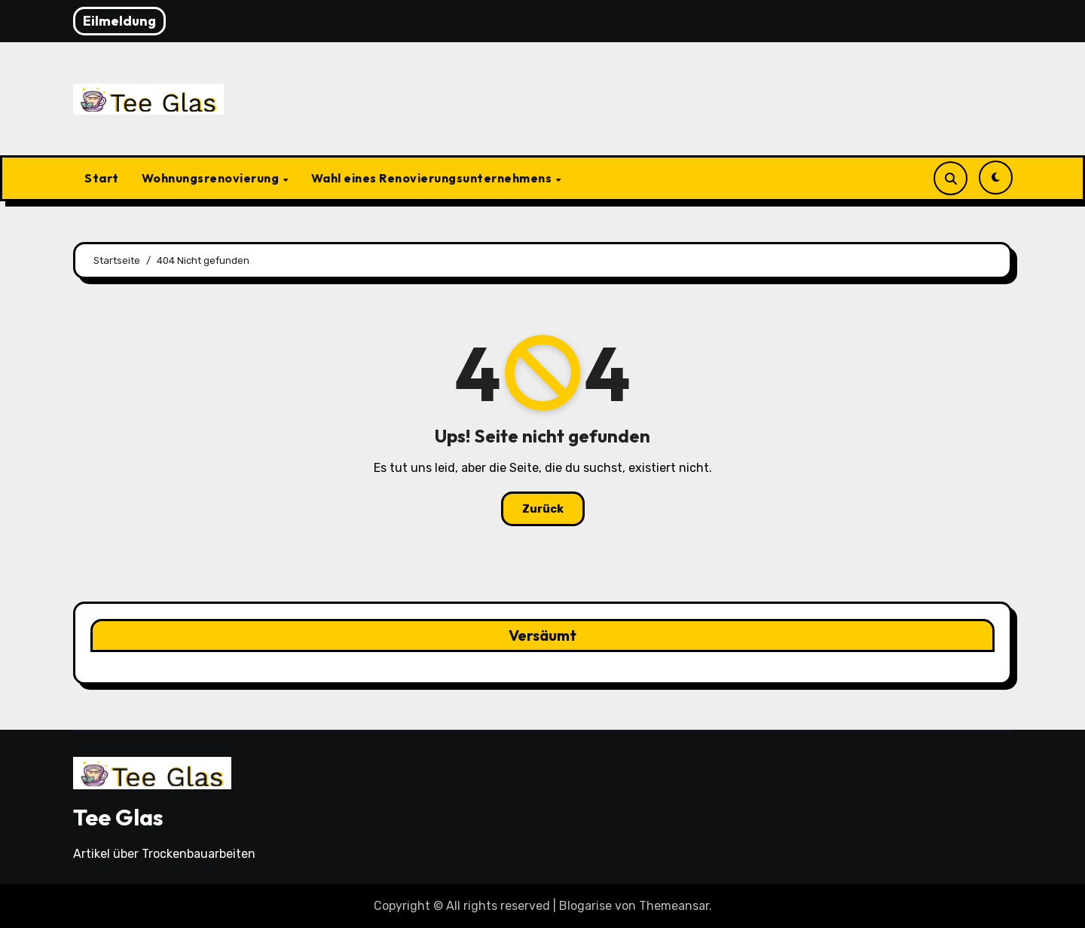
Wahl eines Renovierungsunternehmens (433, 177)
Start (101, 177)
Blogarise (585, 906)
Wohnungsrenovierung (212, 177)
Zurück (543, 509)
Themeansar (674, 906)
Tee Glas (118, 817)
